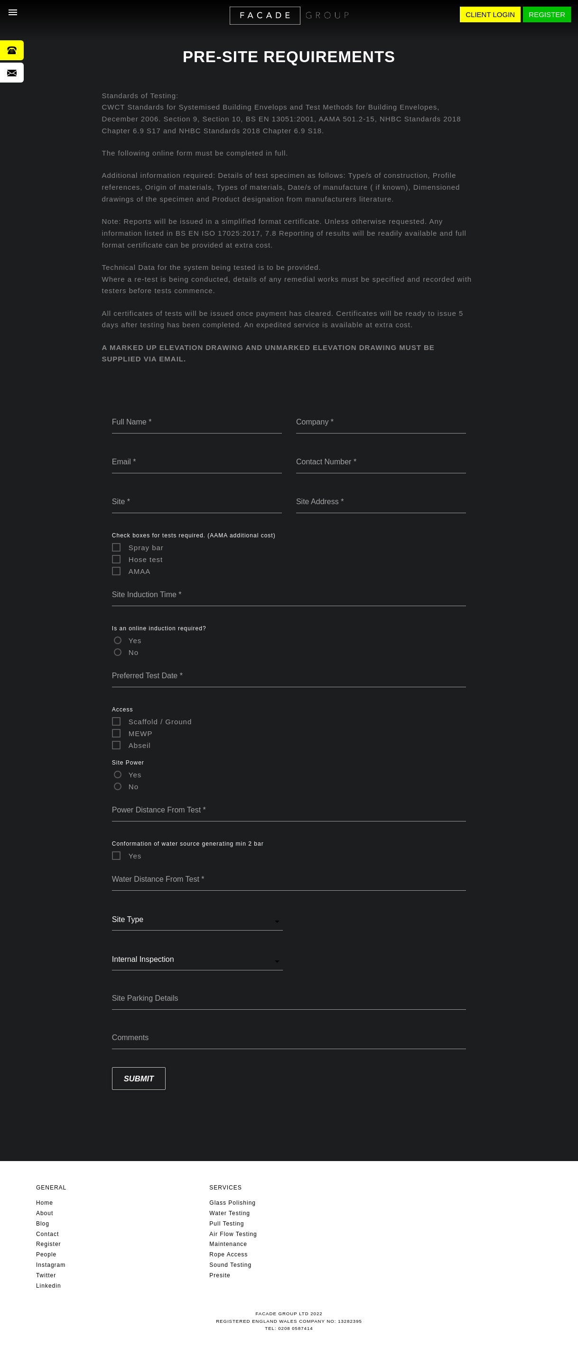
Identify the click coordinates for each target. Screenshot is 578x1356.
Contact (47, 1234)
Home (44, 1202)
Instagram (50, 1265)
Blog (42, 1223)
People (46, 1254)
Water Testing (229, 1213)
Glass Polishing (232, 1202)
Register (48, 1244)
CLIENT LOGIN (490, 14)
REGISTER (547, 14)
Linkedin (48, 1285)
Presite (219, 1275)
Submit (139, 1078)
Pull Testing (226, 1223)
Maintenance (228, 1244)
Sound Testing (230, 1265)
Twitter (46, 1275)
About (44, 1213)
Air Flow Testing (233, 1234)
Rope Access (228, 1254)
